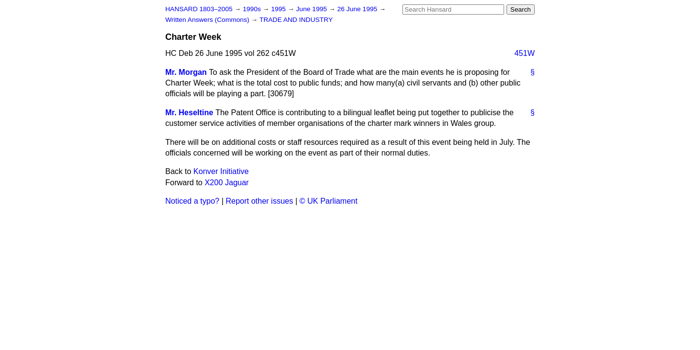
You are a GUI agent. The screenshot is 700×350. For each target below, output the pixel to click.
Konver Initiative (221, 171)
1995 (279, 9)
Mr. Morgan (186, 72)
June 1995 (312, 9)
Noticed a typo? (192, 201)
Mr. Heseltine (189, 112)
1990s (252, 9)
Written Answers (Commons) (208, 19)
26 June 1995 (358, 9)
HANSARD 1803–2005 (198, 9)
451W (524, 53)
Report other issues (259, 201)
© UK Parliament (328, 201)
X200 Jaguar (227, 182)
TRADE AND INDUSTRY (296, 19)
